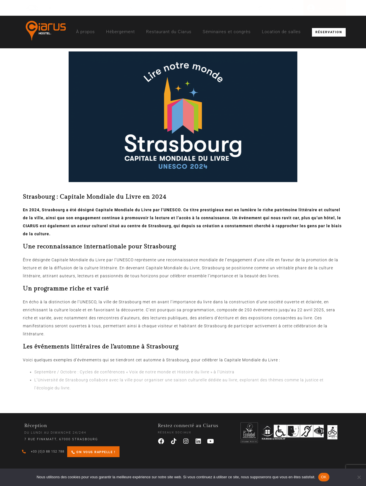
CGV (47, 8)
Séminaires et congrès (227, 31)
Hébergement (120, 31)
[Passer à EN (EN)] (129, 8)
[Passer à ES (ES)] (163, 8)
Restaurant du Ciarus (169, 31)
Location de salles (281, 31)
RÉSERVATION (328, 32)
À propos (85, 31)
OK (324, 477)
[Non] (359, 477)
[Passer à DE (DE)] (146, 8)
